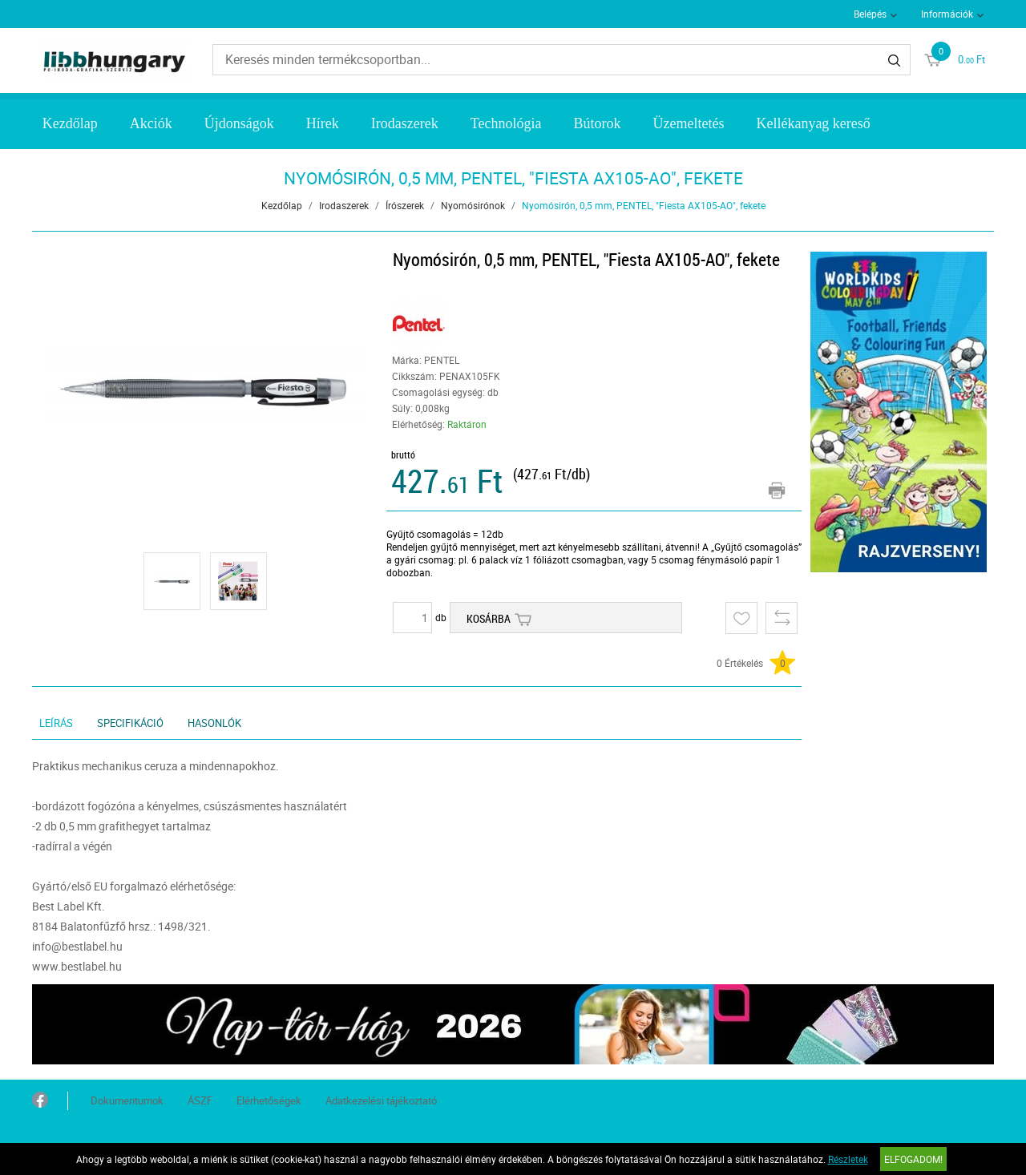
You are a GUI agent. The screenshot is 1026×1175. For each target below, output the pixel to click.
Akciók (151, 123)
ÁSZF (200, 1100)
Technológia (506, 123)
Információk (947, 13)
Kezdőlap (70, 123)
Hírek (322, 123)
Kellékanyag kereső (813, 123)
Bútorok (596, 123)
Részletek (848, 1159)
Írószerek (405, 205)
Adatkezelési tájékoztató (381, 1100)
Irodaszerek (404, 123)
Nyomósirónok (473, 205)
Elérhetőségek (268, 1100)
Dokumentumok (127, 1100)
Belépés (870, 13)
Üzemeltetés (688, 123)
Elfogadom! (913, 1159)
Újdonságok (239, 123)
